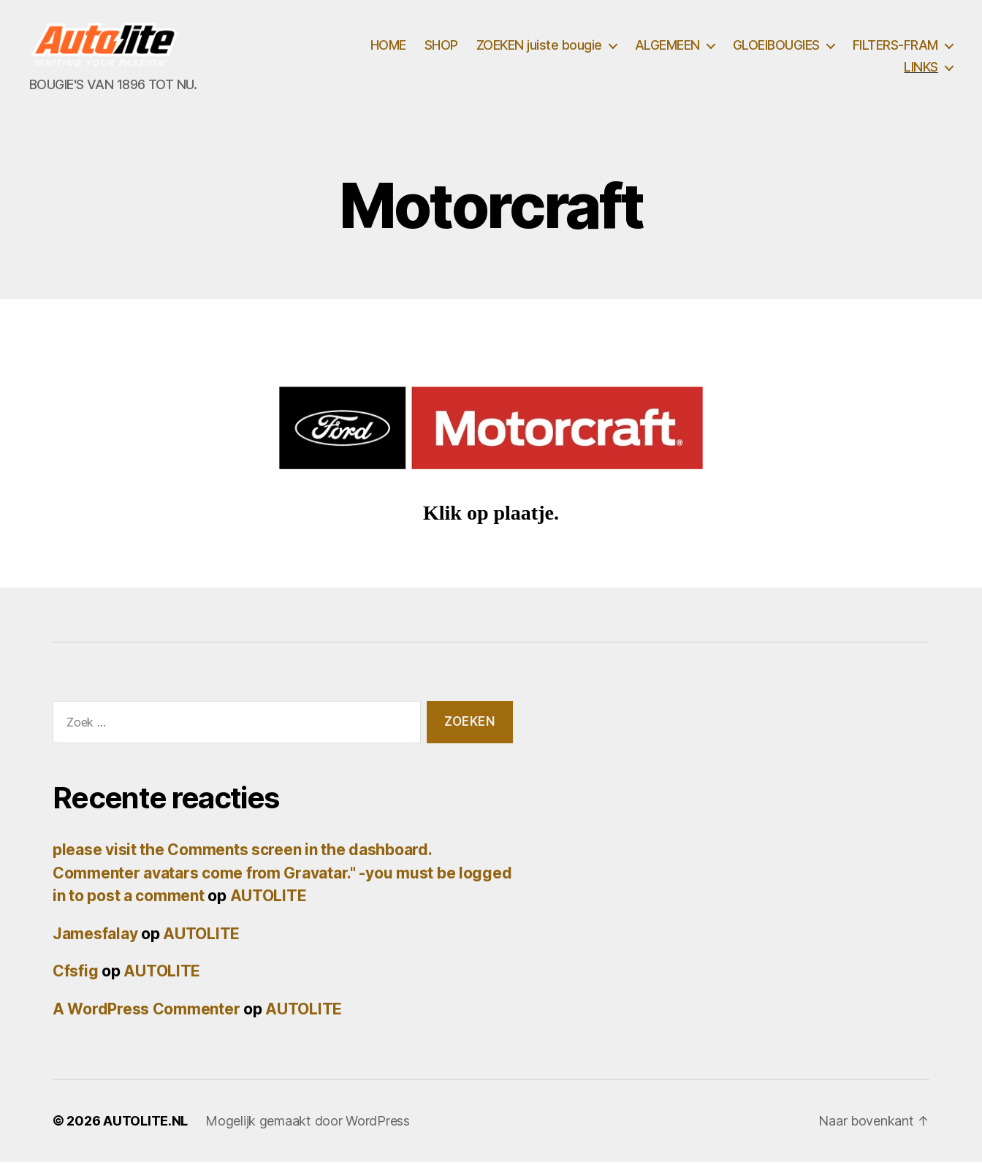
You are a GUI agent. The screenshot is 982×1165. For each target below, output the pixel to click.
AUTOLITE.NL (145, 1123)
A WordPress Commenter (146, 1011)
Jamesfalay (95, 936)
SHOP (441, 46)
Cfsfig (75, 974)
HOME (388, 46)
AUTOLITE (268, 898)
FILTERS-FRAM (895, 46)
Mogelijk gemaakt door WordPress (307, 1123)
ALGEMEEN (667, 46)
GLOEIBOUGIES (776, 46)
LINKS (921, 68)
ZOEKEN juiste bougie (539, 46)
